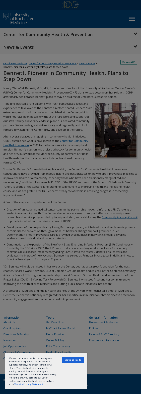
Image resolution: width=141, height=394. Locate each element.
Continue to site (72, 359)
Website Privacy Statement (28, 384)
